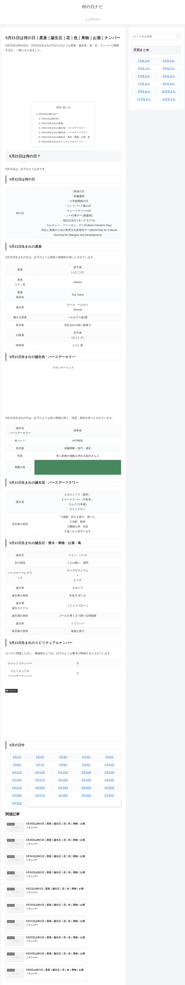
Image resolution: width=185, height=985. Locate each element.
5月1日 (17, 758)
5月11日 (17, 774)
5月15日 (109, 774)
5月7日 (40, 766)
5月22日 (40, 789)
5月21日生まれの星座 (51, 123)
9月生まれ (144, 91)
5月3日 (63, 758)
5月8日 (63, 766)
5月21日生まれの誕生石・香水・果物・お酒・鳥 (66, 138)
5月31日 (17, 804)
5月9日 (86, 766)
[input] (156, 36)
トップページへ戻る (148, 976)
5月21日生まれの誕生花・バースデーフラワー (64, 133)
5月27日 (40, 797)
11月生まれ (144, 99)
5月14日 (86, 774)
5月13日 (63, 774)
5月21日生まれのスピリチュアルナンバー (62, 143)
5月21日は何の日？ (47, 114)
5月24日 (86, 789)
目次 (59, 107)
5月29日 (86, 797)
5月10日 (109, 766)
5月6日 (17, 766)
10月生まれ (169, 91)
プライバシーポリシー (171, 976)
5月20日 (109, 781)
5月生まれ (11, 692)
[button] (178, 36)
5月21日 (17, 789)
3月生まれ (144, 68)
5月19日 (86, 781)
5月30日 (109, 797)
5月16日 (17, 781)
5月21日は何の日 (49, 119)
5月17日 (40, 781)
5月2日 (40, 758)
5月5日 (109, 758)
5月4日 (86, 758)
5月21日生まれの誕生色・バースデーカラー (63, 128)
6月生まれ (169, 76)
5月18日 (63, 781)
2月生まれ (169, 60)
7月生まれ (144, 83)
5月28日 (63, 797)
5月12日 (40, 774)
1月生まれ (144, 60)
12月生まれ (169, 99)
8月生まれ (169, 83)
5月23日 (63, 789)
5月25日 (109, 789)
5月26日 (17, 797)
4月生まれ (169, 68)
